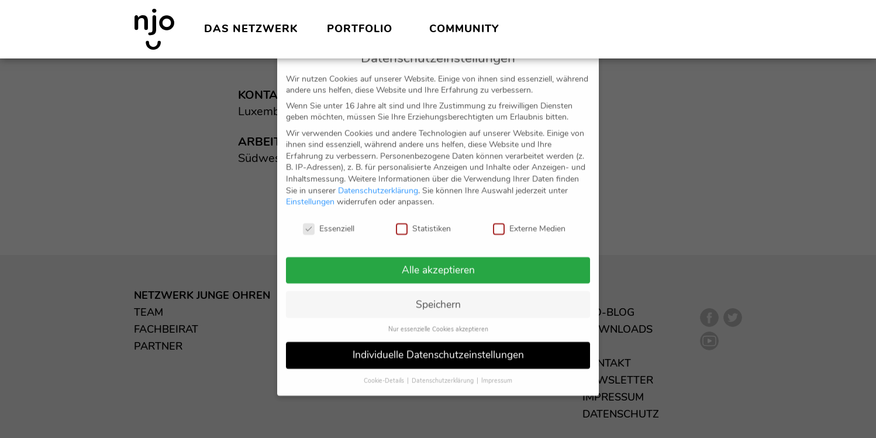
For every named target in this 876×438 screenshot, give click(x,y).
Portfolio (359, 29)
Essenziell (328, 216)
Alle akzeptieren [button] (438, 258)
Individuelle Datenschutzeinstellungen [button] (438, 343)
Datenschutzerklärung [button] (443, 369)
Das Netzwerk (251, 29)
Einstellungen (310, 190)
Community (464, 29)
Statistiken (423, 216)
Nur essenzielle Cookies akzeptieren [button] (438, 317)
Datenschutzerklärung (378, 178)
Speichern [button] (438, 292)
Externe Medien (529, 216)
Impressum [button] (496, 369)
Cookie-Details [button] (385, 369)
